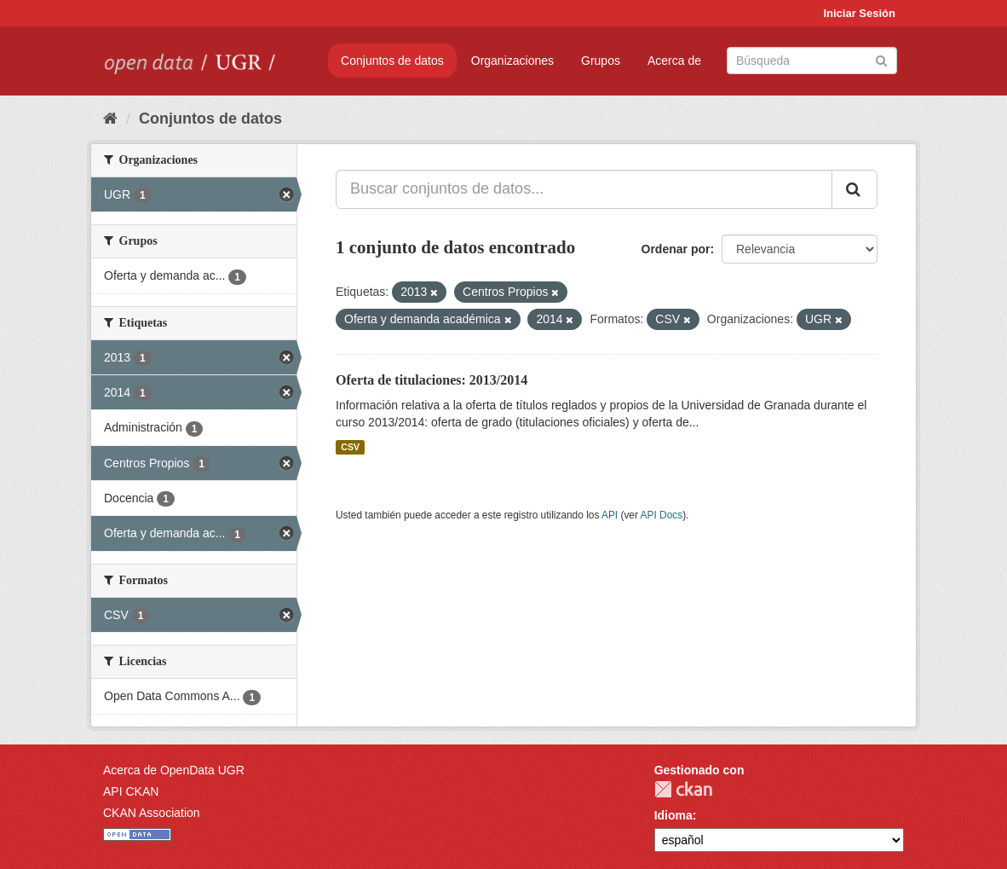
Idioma (673, 815)
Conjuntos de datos (392, 60)
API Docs (662, 515)
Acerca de (674, 60)
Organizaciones (512, 60)
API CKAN (130, 791)
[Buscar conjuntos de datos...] (584, 189)
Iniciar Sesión (859, 13)
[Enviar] (881, 59)
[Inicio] (110, 118)
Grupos (600, 60)
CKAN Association (151, 813)
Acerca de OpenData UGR (174, 770)
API (609, 515)
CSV (350, 447)
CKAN (683, 789)
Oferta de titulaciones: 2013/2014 (431, 380)
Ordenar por (676, 249)
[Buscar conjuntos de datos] (812, 60)
